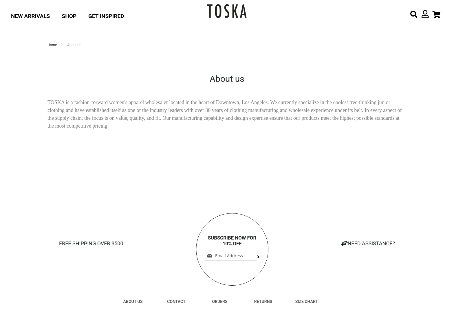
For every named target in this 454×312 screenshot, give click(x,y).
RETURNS (263, 301)
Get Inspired (106, 16)
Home (52, 45)
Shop (69, 16)
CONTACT (176, 301)
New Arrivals (30, 16)
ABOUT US (133, 301)
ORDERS (219, 301)
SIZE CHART (306, 301)
